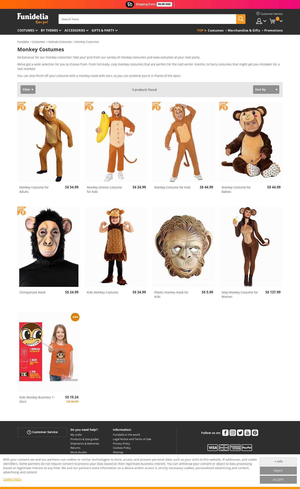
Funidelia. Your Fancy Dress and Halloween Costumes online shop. (32, 18)
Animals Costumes (60, 42)
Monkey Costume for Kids (172, 187)
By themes (49, 30)
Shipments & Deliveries (84, 443)
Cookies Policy (122, 448)
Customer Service (42, 432)
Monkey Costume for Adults (34, 189)
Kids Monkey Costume (102, 292)
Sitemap (118, 452)
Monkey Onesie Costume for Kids (104, 189)
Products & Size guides (84, 439)
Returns (75, 448)
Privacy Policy (121, 443)
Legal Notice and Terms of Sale (132, 439)
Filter (26, 89)
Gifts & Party (103, 30)
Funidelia (23, 42)
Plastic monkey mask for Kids (171, 294)
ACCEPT (278, 480)
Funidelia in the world (126, 435)
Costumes (25, 30)
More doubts (78, 452)
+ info (278, 461)
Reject (278, 470)
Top (200, 30)
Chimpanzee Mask (32, 292)
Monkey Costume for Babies (236, 189)
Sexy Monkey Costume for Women (240, 294)
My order (76, 435)
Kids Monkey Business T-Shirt (37, 399)
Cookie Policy (12, 479)
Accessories (74, 30)
